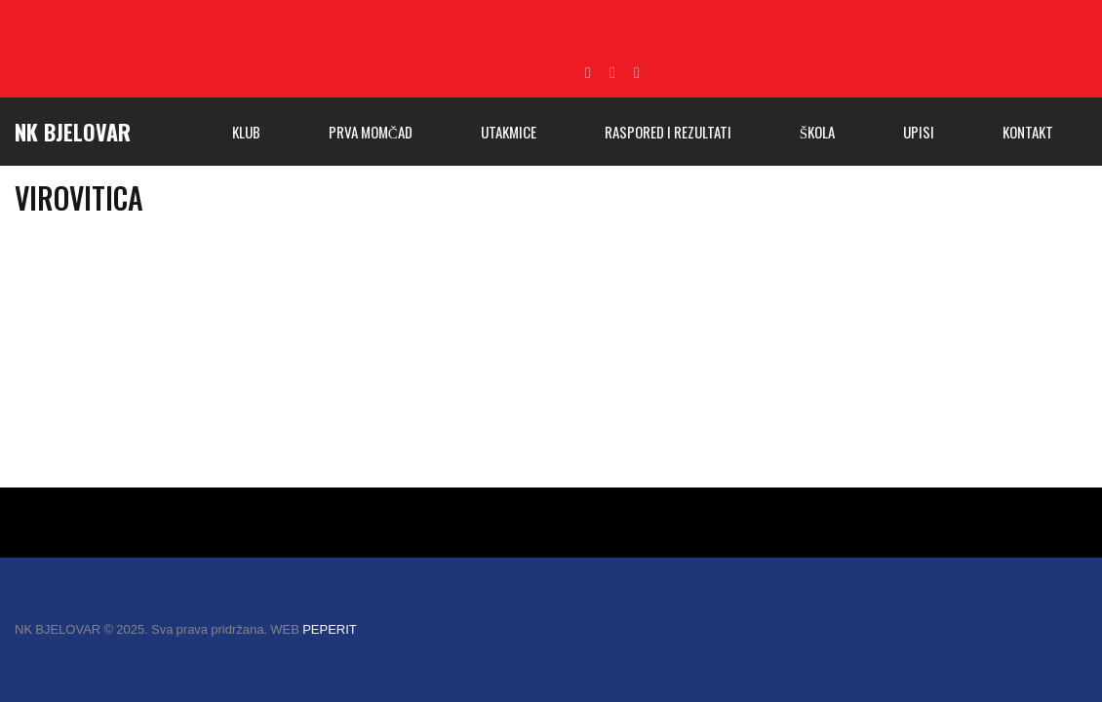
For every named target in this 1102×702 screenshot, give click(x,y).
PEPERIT (329, 629)
